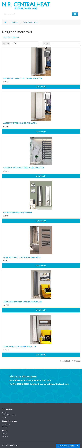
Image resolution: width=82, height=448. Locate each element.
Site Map (5, 427)
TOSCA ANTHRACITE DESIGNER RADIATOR (22, 301)
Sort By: (6, 43)
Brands (4, 417)
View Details (41, 86)
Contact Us (6, 424)
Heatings (15, 22)
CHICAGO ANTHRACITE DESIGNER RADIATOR (23, 167)
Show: (46, 43)
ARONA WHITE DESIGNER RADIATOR (20, 123)
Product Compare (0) (11, 37)
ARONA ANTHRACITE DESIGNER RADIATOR (22, 78)
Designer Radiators (30, 22)
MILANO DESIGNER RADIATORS (17, 212)
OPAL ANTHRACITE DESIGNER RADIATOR (22, 257)
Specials (5, 436)
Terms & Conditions (9, 415)
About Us (5, 412)
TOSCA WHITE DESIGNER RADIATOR (19, 346)
